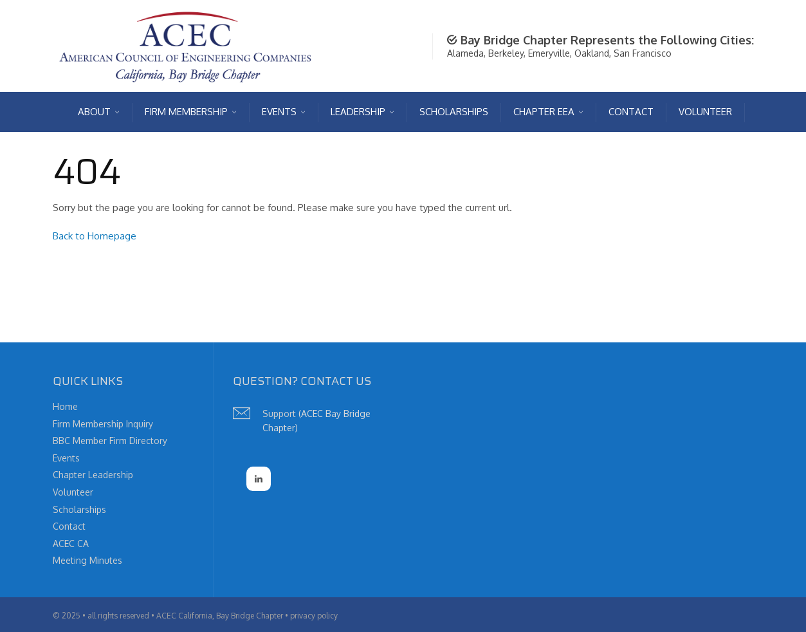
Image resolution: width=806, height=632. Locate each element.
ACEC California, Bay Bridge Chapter (219, 615)
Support (279, 413)
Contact (69, 526)
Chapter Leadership (93, 474)
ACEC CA (71, 543)
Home (65, 406)
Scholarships (79, 509)
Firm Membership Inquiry (103, 423)
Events (66, 457)
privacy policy (314, 615)
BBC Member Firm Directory (110, 440)
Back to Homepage (94, 236)
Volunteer (73, 492)
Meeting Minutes (87, 560)
